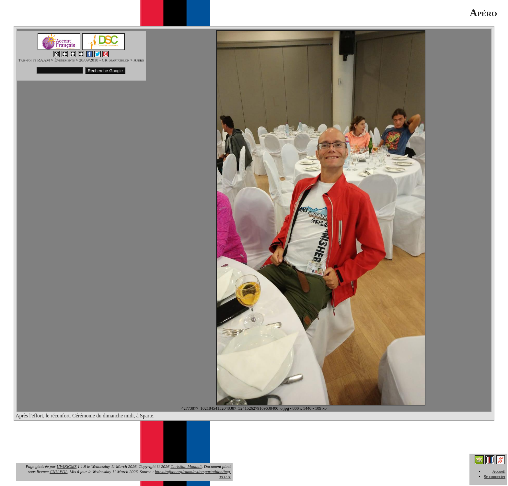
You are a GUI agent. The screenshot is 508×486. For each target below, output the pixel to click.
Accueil (498, 471)
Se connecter (494, 476)
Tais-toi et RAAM (34, 60)
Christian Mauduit (186, 466)
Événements (65, 60)
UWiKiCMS (66, 466)
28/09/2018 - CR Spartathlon (104, 60)
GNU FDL (58, 471)
